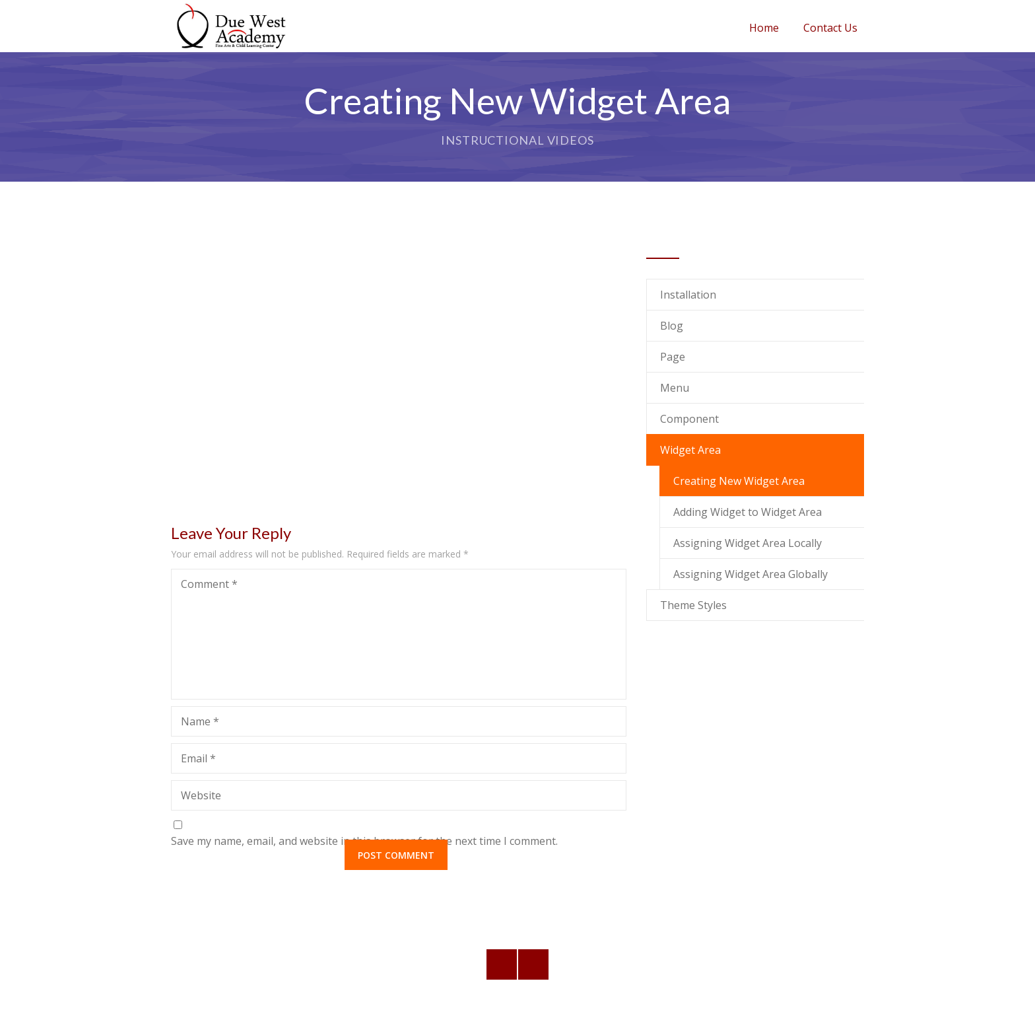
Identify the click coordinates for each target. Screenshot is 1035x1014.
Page (672, 356)
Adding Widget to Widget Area (747, 512)
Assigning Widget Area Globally (750, 574)
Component (689, 419)
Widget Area (690, 450)
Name (200, 721)
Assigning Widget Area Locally (747, 543)
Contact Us (830, 27)
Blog (671, 325)
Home (764, 27)
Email (198, 758)
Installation (688, 294)
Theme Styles (693, 605)
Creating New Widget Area (739, 481)
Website (201, 795)
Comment (209, 584)
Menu (674, 387)
